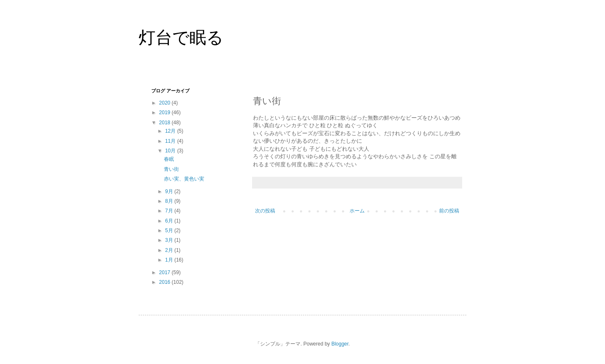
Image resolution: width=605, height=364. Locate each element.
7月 (169, 211)
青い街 (171, 169)
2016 (165, 282)
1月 (169, 260)
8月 (169, 201)
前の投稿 (449, 211)
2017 (165, 272)
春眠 (169, 159)
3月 (169, 240)
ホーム (357, 211)
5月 (169, 230)
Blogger (340, 344)
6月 (169, 221)
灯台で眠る (181, 37)
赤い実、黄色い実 (184, 179)
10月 (171, 151)
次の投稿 (265, 211)
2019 (165, 112)
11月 (171, 141)
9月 (169, 191)
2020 (165, 103)
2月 (169, 250)
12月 (171, 131)
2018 (165, 123)
